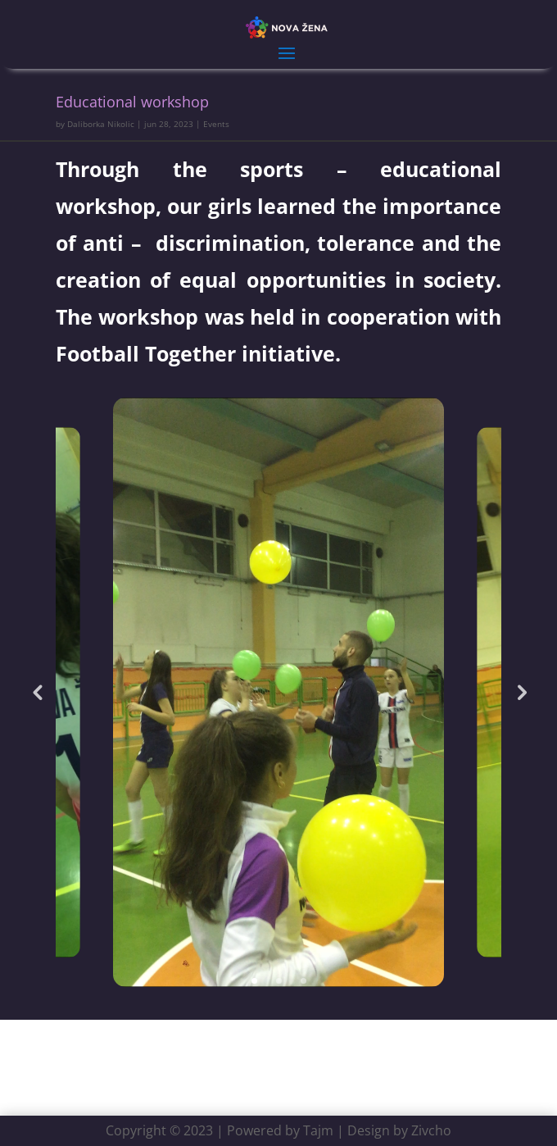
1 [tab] (254, 981)
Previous (37, 692)
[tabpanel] (278, 692)
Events (216, 124)
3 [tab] (303, 981)
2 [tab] (279, 981)
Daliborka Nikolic (100, 124)
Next (520, 692)
